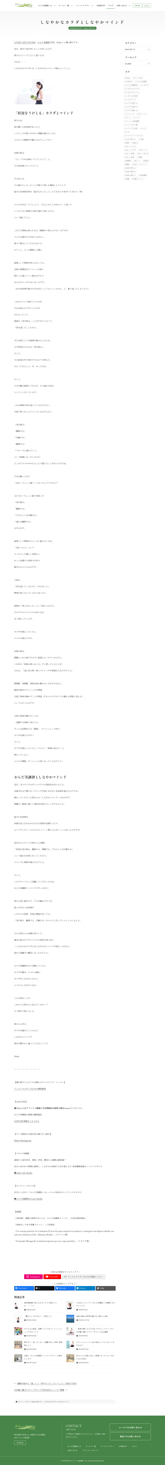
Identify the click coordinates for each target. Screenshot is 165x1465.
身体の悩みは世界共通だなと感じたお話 (92, 1316)
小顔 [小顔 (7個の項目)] (141, 139)
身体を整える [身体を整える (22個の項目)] (131, 168)
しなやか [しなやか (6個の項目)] (145, 85)
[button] (137, 5)
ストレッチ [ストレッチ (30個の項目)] (130, 114)
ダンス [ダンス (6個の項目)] (128, 117)
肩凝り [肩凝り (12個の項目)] (146, 160)
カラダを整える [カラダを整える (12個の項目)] (132, 103)
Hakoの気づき (89, 29)
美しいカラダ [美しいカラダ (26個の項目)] (131, 150)
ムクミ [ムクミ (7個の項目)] (144, 128)
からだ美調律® (44, 42)
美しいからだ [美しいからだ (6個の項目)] (131, 146)
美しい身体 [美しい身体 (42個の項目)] (130, 157)
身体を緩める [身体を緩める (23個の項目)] (131, 171)
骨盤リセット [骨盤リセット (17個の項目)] (138, 178)
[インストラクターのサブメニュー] (92, 5)
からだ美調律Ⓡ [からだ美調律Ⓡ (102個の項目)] (132, 85)
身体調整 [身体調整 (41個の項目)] (143, 175)
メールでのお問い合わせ (130, 1427)
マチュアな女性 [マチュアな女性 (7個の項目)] (132, 128)
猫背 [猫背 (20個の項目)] (127, 143)
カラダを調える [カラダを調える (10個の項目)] (132, 110)
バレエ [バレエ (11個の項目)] (137, 117)
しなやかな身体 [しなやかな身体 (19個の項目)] (132, 96)
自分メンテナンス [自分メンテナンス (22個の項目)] (140, 164)
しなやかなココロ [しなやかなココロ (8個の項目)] (132, 92)
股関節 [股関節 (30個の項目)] (128, 160)
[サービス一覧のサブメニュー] (72, 5)
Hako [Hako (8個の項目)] (128, 78)
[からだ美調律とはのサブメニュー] (55, 5)
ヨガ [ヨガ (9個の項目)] (127, 132)
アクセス (20, 1442)
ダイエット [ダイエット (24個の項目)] (142, 114)
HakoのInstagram (22, 1140)
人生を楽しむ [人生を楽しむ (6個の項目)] (131, 139)
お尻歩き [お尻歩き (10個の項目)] (129, 81)
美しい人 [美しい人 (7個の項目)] (143, 150)
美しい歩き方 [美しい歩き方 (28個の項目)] (143, 153)
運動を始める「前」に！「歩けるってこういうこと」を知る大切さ (47, 1383)
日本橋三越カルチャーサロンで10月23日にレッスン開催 (39, 1389)
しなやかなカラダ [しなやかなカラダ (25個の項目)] (132, 88)
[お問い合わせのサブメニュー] (129, 5)
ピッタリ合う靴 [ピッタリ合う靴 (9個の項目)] (132, 124)
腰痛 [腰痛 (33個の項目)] (127, 164)
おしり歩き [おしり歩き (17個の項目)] (138, 78)
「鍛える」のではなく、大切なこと (38, 1316)
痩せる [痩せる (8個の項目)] (135, 143)
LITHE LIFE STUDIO (25, 42)
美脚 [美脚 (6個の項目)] (140, 157)
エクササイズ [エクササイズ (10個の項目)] (131, 99)
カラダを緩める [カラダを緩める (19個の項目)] (132, 106)
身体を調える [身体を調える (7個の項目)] (131, 175)
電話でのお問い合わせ (130, 1436)
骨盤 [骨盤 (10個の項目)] (127, 178)
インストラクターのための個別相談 (30, 1088)
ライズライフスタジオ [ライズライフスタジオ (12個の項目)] (134, 135)
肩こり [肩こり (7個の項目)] (137, 160)
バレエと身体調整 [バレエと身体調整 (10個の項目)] (132, 121)
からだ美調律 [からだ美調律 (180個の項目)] (142, 81)
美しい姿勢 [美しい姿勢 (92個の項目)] (130, 153)
